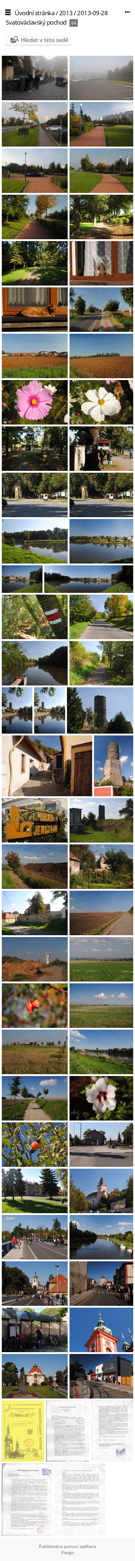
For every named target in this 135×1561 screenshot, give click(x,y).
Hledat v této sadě (44, 39)
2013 (66, 13)
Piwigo (67, 1552)
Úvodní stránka (34, 13)
